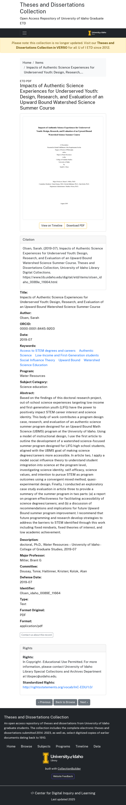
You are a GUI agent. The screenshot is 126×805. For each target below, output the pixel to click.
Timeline (82, 746)
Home (27, 62)
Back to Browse (65, 702)
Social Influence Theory (37, 360)
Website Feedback (63, 776)
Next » (84, 702)
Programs (63, 746)
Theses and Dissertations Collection (36, 717)
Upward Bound (69, 360)
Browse (26, 746)
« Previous (44, 702)
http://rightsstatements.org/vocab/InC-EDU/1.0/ (58, 687)
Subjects (43, 746)
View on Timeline (51, 225)
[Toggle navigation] (24, 33)
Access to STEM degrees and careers (48, 350)
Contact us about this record (36, 635)
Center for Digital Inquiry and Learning (63, 793)
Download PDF (76, 225)
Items (39, 62)
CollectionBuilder (69, 768)
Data (97, 746)
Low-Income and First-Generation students (67, 355)
